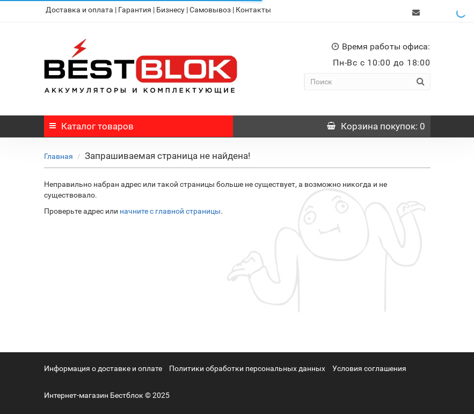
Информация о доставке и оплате (103, 365)
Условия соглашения (369, 365)
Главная (58, 153)
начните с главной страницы (170, 208)
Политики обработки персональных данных (247, 365)
